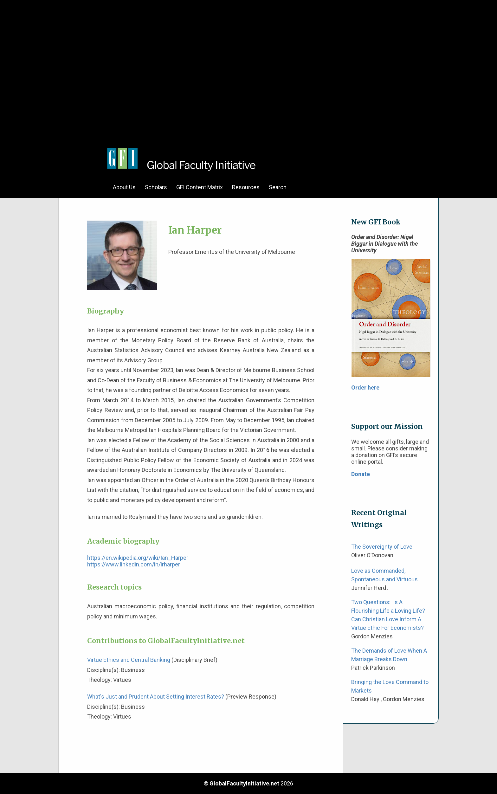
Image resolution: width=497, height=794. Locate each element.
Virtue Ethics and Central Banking (128, 659)
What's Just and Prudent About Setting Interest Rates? (155, 696)
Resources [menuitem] (246, 187)
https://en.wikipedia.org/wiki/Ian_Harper (137, 557)
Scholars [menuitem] (156, 187)
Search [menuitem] (278, 187)
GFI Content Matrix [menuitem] (199, 187)
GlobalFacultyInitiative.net (244, 783)
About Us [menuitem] (124, 187)
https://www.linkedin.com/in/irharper (133, 564)
